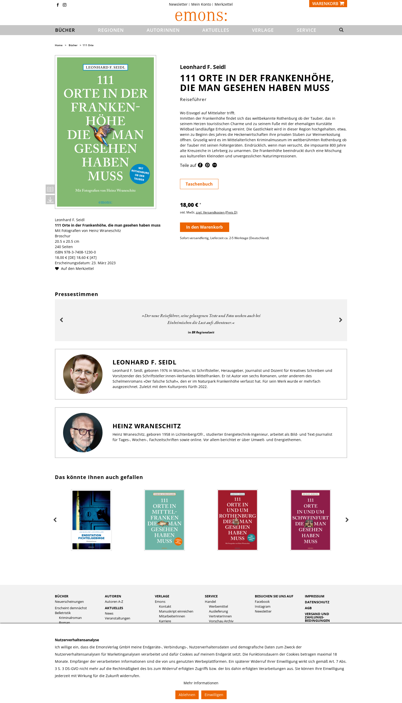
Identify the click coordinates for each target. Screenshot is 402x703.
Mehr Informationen (201, 682)
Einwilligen (214, 694)
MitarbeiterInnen (172, 616)
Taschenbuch (199, 184)
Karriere (165, 621)
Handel (210, 602)
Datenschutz (317, 602)
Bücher (73, 45)
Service (211, 596)
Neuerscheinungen (69, 602)
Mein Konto (201, 4)
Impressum (314, 596)
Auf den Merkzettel (76, 268)
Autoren (113, 596)
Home (59, 45)
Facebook (262, 602)
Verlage (162, 596)
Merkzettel (224, 4)
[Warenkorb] (328, 3)
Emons (160, 602)
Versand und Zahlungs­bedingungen (317, 617)
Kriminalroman (70, 618)
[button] (340, 30)
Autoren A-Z (114, 602)
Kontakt (165, 606)
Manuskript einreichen (176, 611)
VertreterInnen (220, 616)
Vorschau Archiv (221, 621)
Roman (64, 623)
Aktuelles (114, 608)
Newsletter (178, 4)
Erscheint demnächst (71, 608)
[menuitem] (180, 4)
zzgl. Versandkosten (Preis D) (216, 212)
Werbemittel (218, 606)
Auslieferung (218, 611)
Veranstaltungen (117, 618)
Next (340, 320)
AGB (308, 608)
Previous (61, 320)
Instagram (262, 606)
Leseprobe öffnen (50, 189)
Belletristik (63, 613)
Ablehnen (187, 694)
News (109, 613)
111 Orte (88, 45)
